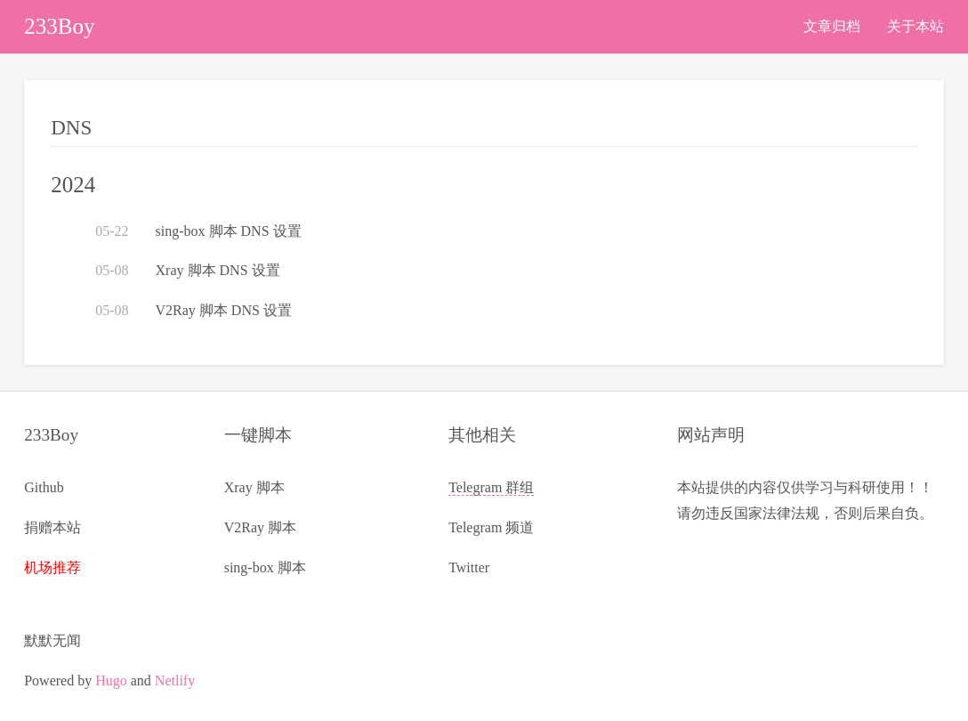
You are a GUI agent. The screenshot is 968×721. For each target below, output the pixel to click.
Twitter (468, 567)
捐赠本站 (52, 527)
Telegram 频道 (491, 527)
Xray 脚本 (254, 487)
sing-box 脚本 (265, 567)
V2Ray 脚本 (260, 527)
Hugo (111, 680)
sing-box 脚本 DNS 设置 (229, 231)
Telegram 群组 (491, 487)
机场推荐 (52, 567)
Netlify (175, 680)
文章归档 (831, 26)
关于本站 (915, 26)
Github (43, 487)
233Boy (59, 26)
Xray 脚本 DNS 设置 (218, 270)
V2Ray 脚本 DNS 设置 (224, 310)
